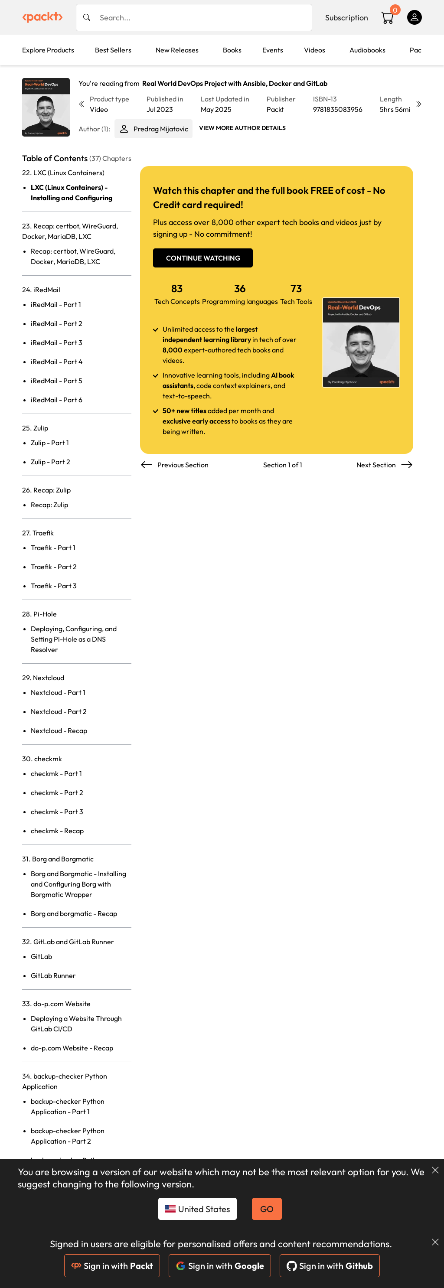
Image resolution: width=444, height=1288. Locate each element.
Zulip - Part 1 (50, 442)
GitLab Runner (53, 975)
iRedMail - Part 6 (56, 399)
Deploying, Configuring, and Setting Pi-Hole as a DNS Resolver (74, 639)
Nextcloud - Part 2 (59, 711)
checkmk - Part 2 (57, 792)
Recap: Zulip (49, 504)
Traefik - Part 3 (54, 585)
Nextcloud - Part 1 (58, 692)
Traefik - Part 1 (53, 547)
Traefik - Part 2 (54, 566)
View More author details (242, 128)
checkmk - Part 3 (57, 811)
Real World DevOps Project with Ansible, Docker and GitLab (234, 83)
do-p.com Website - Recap (72, 1047)
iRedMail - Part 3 (56, 342)
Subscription (346, 18)
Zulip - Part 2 (50, 461)
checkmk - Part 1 (56, 773)
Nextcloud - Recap (59, 730)
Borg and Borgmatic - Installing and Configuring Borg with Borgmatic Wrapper (78, 884)
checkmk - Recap (57, 830)
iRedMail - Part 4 (57, 361)
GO (267, 1208)
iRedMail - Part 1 (56, 304)
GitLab (41, 956)
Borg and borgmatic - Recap (74, 913)
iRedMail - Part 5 (56, 380)
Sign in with (112, 1265)
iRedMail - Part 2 (56, 323)
